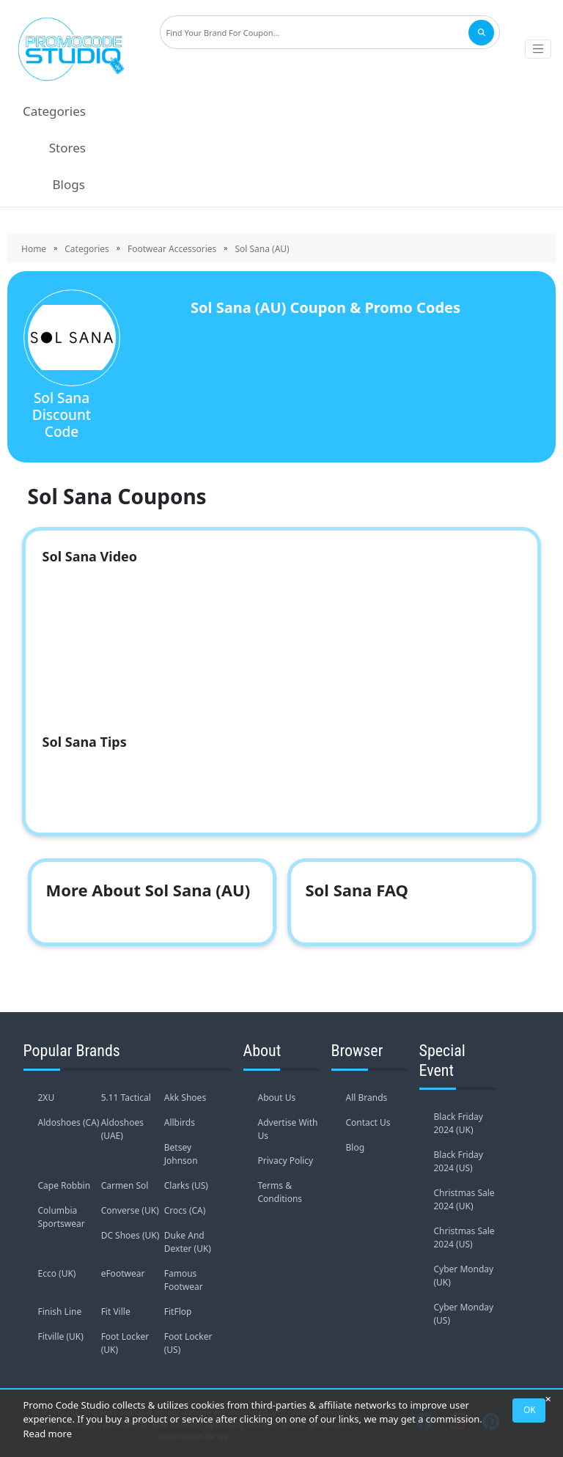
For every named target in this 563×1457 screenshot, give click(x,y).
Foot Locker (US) (188, 1343)
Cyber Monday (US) (464, 1314)
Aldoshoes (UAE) (122, 1129)
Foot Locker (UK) (125, 1343)
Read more (48, 1433)
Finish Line (60, 1311)
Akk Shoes (185, 1097)
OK (529, 1409)
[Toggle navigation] (538, 49)
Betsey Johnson (181, 1154)
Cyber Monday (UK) (464, 1275)
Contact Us (368, 1122)
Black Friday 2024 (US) (458, 1161)
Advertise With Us (288, 1129)
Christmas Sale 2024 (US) (464, 1237)
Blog (355, 1147)
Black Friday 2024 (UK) (458, 1123)
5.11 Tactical (126, 1097)
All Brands (367, 1097)
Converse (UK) (130, 1210)
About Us (277, 1097)
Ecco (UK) (57, 1273)
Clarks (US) (186, 1185)
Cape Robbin (64, 1185)
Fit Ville (115, 1311)
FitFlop (178, 1311)
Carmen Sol (125, 1185)
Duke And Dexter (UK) (187, 1242)
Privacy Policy (286, 1160)
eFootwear (123, 1273)
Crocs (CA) (185, 1210)
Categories (54, 111)
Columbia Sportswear (61, 1217)
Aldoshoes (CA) (69, 1122)
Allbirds (179, 1122)
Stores (67, 147)
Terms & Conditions (280, 1192)
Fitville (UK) (61, 1336)
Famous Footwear (183, 1280)
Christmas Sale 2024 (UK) (464, 1199)
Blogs (69, 184)
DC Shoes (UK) (130, 1235)
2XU (46, 1097)
